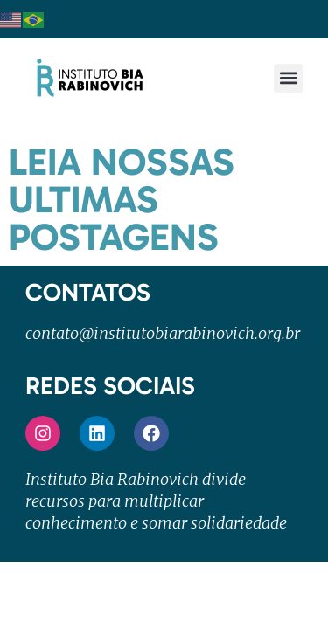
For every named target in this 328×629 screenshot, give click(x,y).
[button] (288, 78)
